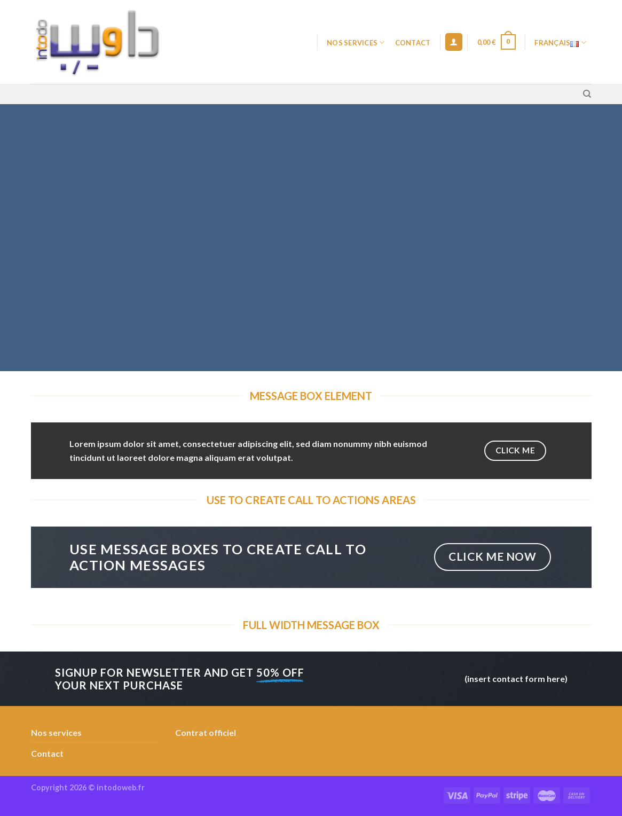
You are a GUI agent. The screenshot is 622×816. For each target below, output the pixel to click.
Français (560, 42)
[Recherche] (587, 94)
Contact (413, 42)
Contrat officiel (205, 732)
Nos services (356, 42)
